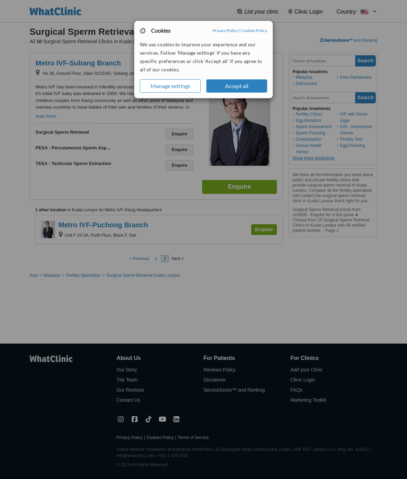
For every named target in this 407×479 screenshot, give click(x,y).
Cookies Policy (254, 30)
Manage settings (170, 86)
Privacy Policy (225, 30)
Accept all (236, 86)
